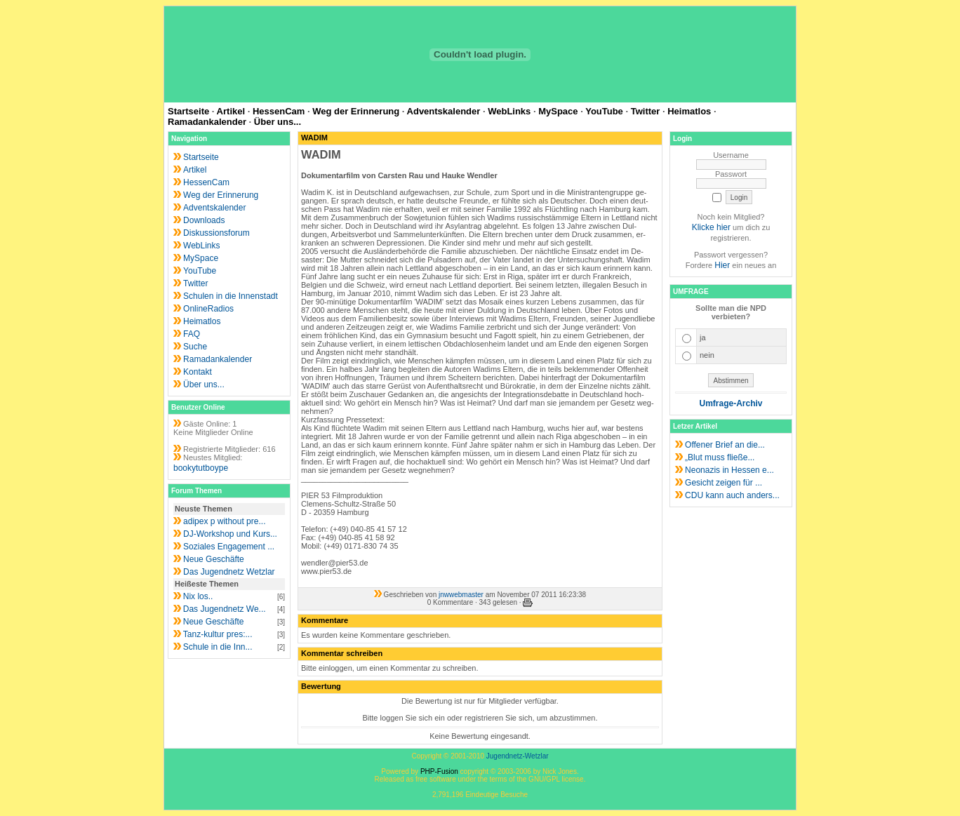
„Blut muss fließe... (719, 457)
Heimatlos (689, 111)
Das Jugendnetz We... (224, 609)
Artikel (231, 111)
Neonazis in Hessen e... (729, 470)
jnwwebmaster (461, 594)
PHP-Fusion (439, 771)
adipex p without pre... (224, 521)
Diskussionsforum (216, 233)
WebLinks (509, 111)
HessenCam (279, 111)
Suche (195, 347)
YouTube (604, 111)
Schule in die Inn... (218, 647)
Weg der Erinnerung (355, 111)
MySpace (558, 111)
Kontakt (197, 372)
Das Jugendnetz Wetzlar (229, 572)
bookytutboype (200, 468)
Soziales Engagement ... (228, 546)
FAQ (191, 334)
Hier (722, 265)
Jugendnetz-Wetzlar (517, 756)
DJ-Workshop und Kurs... (230, 534)
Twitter (645, 111)
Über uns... (277, 121)
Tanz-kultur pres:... (218, 634)
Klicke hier (711, 227)
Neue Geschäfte (213, 559)
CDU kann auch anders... (732, 495)
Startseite (188, 111)
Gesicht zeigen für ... (723, 483)
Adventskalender (444, 111)
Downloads (204, 220)
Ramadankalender (207, 121)
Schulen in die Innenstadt (230, 296)
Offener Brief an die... (725, 445)
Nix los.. (198, 596)
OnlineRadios (208, 309)
